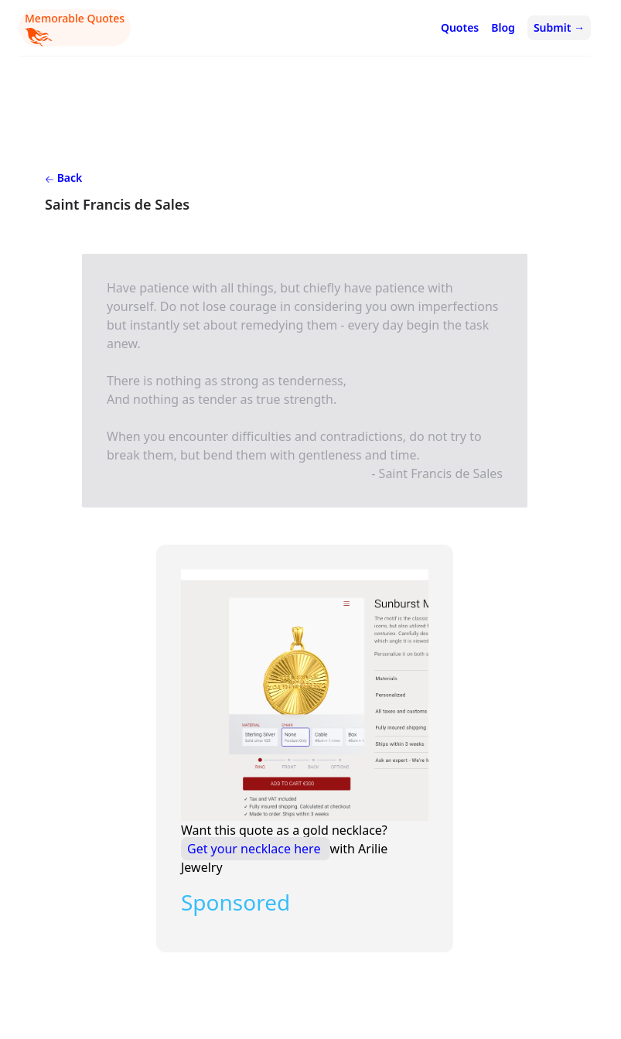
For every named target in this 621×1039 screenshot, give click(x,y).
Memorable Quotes (75, 28)
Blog (503, 27)
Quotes (460, 27)
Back (63, 177)
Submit (559, 27)
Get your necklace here (255, 848)
